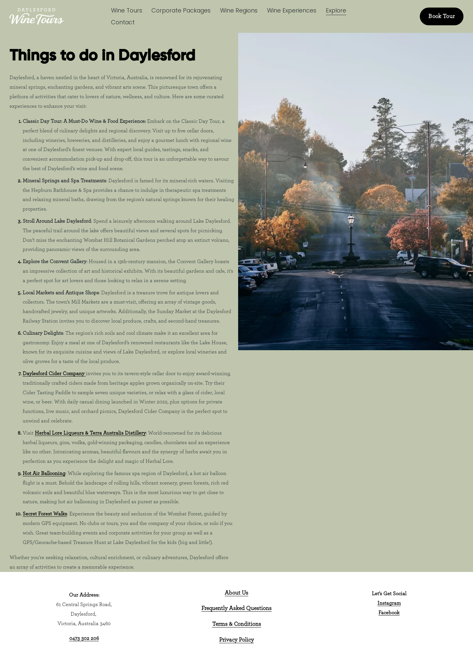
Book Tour (441, 16)
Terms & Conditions (236, 624)
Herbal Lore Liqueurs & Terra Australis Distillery (90, 433)
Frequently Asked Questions (236, 608)
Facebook (388, 612)
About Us (236, 593)
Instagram (389, 603)
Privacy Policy (236, 640)
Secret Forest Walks (45, 513)
